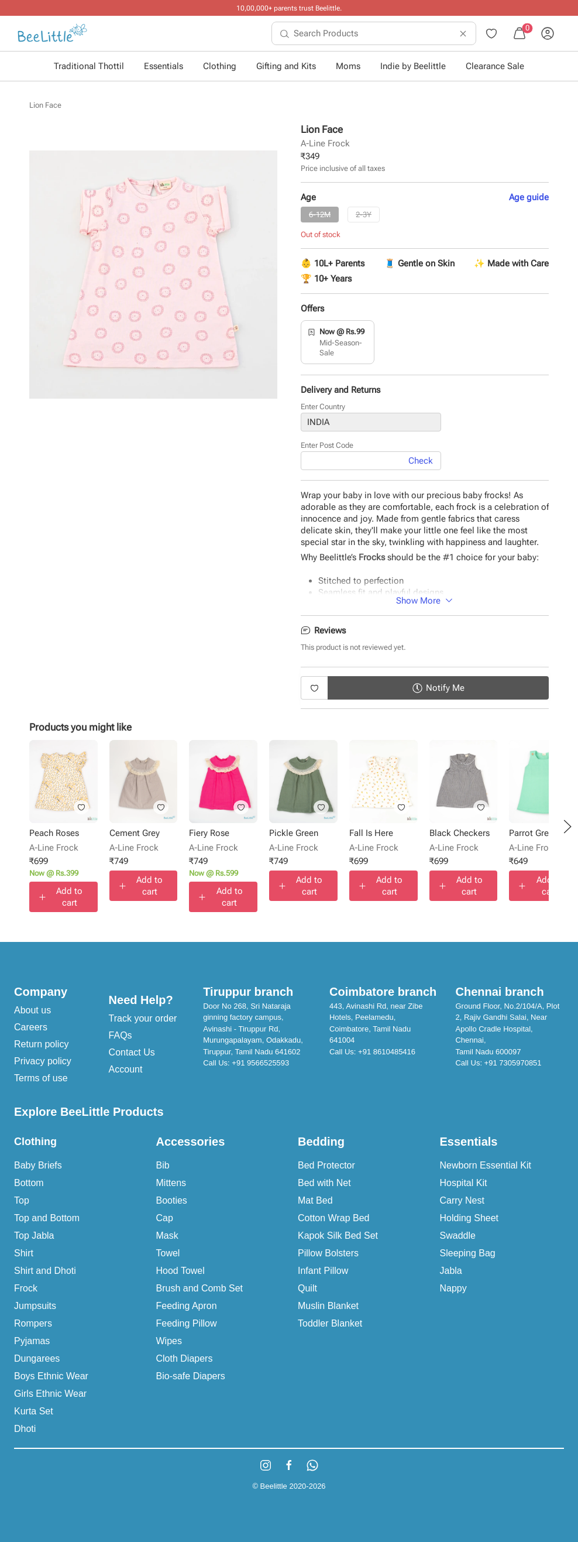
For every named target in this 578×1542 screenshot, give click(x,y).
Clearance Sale (495, 66)
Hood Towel (180, 1271)
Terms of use (41, 1078)
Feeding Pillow (186, 1323)
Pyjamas (32, 1341)
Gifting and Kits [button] (286, 66)
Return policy (41, 1044)
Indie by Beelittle (413, 66)
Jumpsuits (35, 1306)
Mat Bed (315, 1200)
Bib (163, 1165)
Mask (167, 1236)
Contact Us (132, 1052)
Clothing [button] (219, 66)
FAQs (120, 1035)
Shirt (23, 1253)
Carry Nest (462, 1200)
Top (21, 1200)
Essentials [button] (163, 66)
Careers (30, 1027)
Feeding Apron (186, 1306)
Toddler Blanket (330, 1323)
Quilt (307, 1288)
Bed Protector (326, 1165)
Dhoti (25, 1429)
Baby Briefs (38, 1165)
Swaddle (458, 1236)
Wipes (169, 1341)
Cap (164, 1218)
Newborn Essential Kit (486, 1165)
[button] (567, 827)
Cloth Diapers (184, 1358)
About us (32, 1010)
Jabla (451, 1271)
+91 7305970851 (513, 1062)
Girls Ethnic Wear (50, 1394)
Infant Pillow (323, 1271)
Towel (168, 1253)
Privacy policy (42, 1061)
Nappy (453, 1288)
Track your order (143, 1018)
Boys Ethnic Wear (51, 1376)
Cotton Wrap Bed (333, 1218)
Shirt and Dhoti (45, 1271)
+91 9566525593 (260, 1062)
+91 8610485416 (386, 1051)
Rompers (33, 1323)
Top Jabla (34, 1236)
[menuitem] (52, 33)
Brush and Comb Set (199, 1288)
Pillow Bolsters (328, 1253)
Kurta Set (33, 1411)
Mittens (171, 1183)
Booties (171, 1200)
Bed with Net (324, 1183)
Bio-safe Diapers (190, 1376)
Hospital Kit (463, 1183)
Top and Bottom (47, 1218)
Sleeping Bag (468, 1253)
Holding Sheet (469, 1218)
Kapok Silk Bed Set (338, 1236)
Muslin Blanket (328, 1306)
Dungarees (37, 1358)
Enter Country (323, 406)
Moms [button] (348, 66)
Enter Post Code (327, 445)
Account (126, 1069)
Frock (25, 1288)
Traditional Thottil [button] (89, 66)
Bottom (29, 1183)
